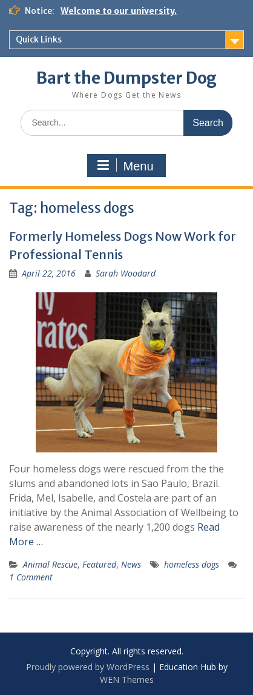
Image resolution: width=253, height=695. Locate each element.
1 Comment (31, 577)
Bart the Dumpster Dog (126, 78)
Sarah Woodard (126, 273)
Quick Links (39, 39)
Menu (124, 165)
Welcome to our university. (119, 10)
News (131, 564)
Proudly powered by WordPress (88, 667)
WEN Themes (127, 679)
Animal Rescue (50, 564)
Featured (99, 564)
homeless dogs (191, 564)
